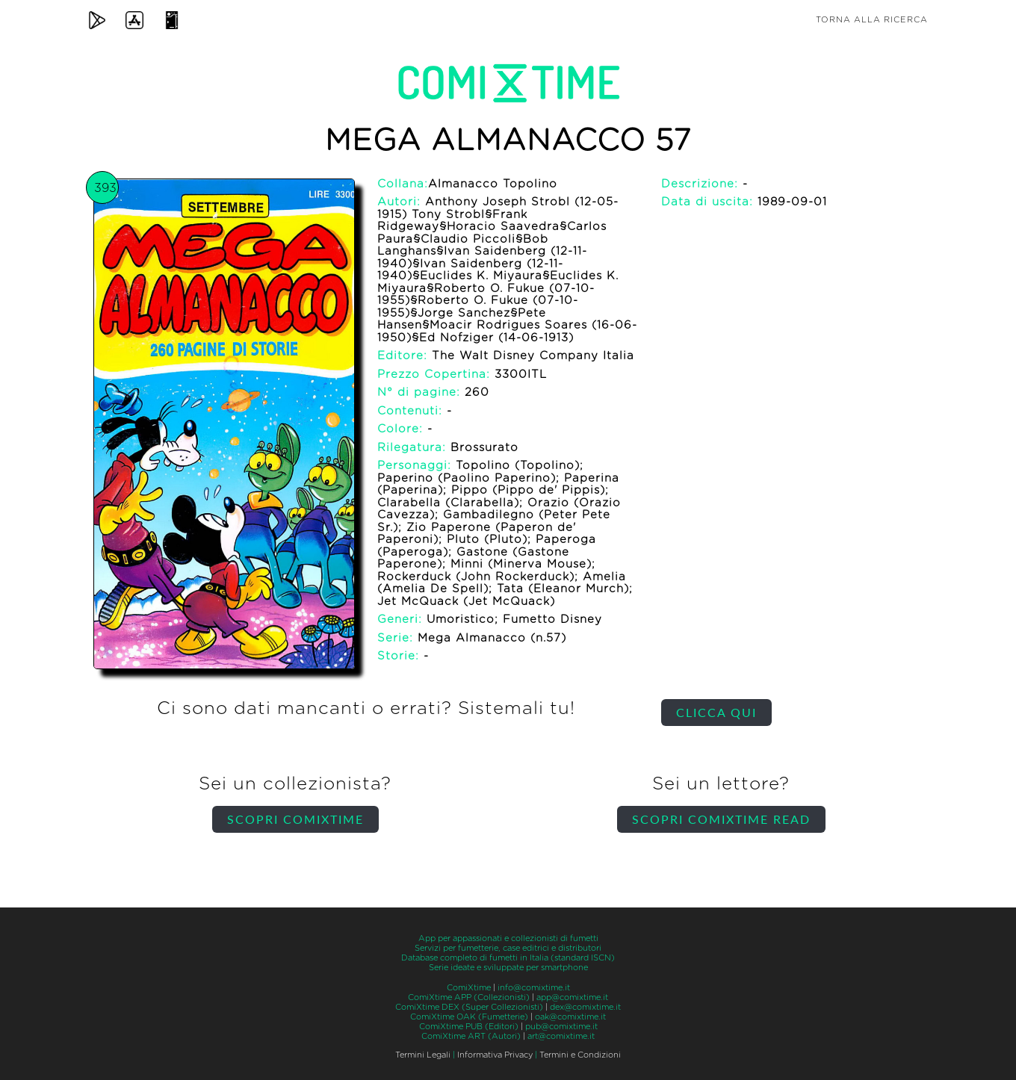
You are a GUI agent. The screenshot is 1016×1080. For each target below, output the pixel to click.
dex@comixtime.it (585, 1007)
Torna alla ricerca (872, 20)
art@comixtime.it (561, 1036)
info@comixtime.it (534, 988)
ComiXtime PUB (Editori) (468, 1026)
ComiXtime (469, 988)
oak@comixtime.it (570, 1017)
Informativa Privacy (495, 1055)
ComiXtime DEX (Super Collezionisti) (469, 1007)
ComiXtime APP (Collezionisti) (469, 997)
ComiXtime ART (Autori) (471, 1036)
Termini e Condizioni (580, 1055)
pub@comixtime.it (561, 1026)
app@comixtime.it (572, 997)
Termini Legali (422, 1055)
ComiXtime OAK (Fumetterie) (469, 1017)
